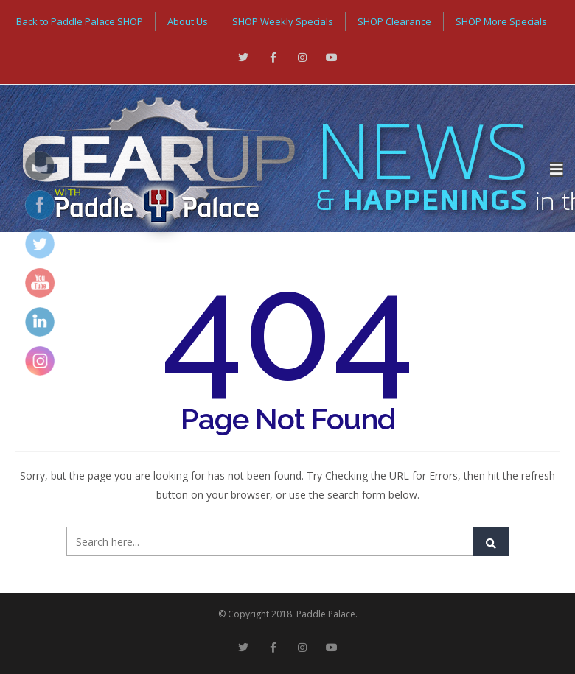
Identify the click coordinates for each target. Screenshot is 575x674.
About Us (187, 21)
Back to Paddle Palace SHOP (79, 21)
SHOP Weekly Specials (282, 21)
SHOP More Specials (501, 21)
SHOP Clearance (394, 21)
